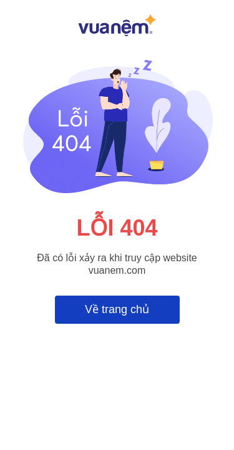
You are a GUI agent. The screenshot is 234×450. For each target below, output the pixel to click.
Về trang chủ (117, 309)
